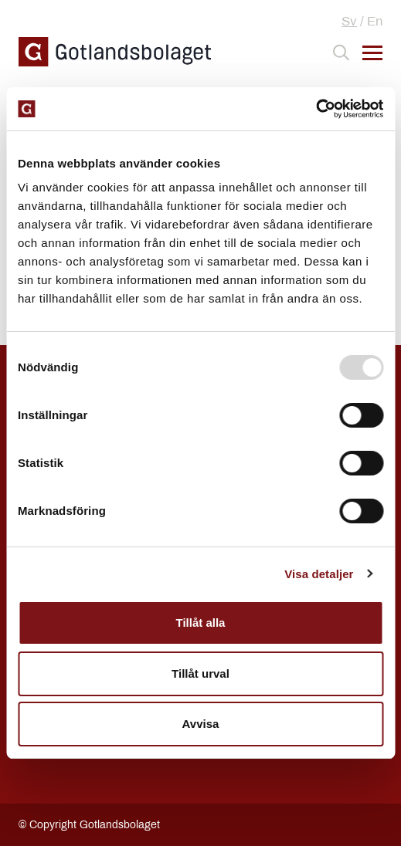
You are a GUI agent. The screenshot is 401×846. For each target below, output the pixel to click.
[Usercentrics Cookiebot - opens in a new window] (315, 109)
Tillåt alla (201, 622)
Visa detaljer (318, 573)
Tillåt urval (200, 673)
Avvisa (200, 723)
